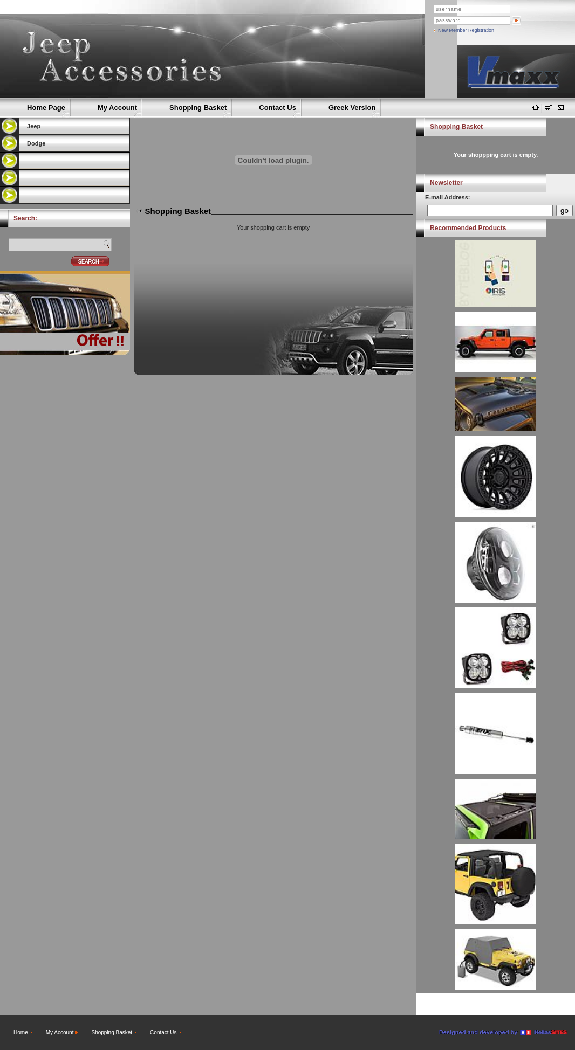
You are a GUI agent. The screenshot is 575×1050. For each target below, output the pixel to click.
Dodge (36, 143)
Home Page (46, 107)
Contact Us (277, 107)
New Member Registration (466, 30)
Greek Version (351, 107)
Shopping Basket (198, 107)
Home (20, 1032)
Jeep (33, 126)
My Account (117, 107)
